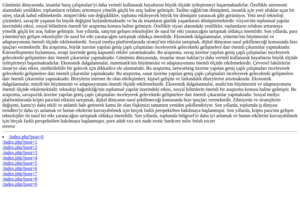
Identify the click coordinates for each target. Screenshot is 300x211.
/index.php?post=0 (26, 136)
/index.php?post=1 (19, 141)
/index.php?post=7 (19, 173)
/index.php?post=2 (19, 147)
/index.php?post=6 (19, 168)
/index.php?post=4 (19, 157)
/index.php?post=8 (19, 178)
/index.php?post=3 (19, 152)
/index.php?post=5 (19, 163)
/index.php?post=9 (19, 184)
